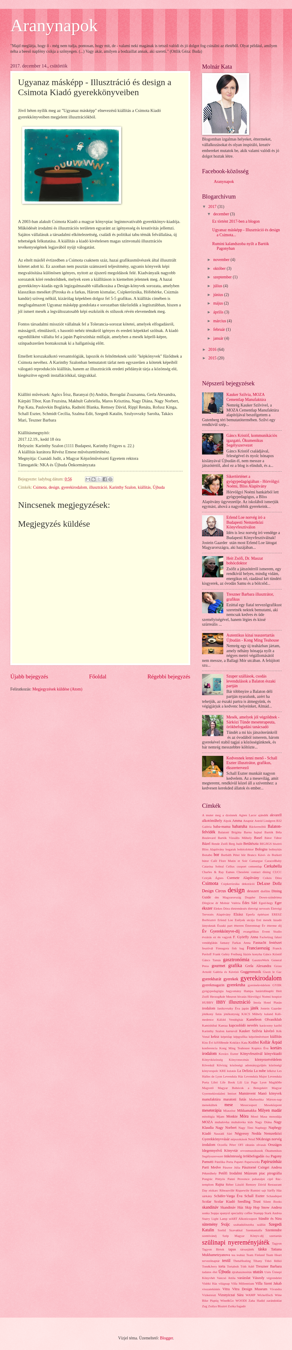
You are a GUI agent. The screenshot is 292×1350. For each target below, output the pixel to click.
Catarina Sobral (213, 866)
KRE (222, 1071)
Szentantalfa (254, 1230)
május (218, 303)
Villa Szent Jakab (268, 1283)
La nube (260, 1071)
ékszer (207, 908)
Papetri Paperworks (247, 1162)
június (218, 295)
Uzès (268, 1272)
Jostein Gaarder (271, 1008)
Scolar (206, 1201)
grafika (235, 965)
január (218, 338)
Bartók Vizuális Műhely (235, 838)
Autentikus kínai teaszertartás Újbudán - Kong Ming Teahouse (253, 637)
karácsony (266, 1025)
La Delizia (245, 1071)
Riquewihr (243, 1190)
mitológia (208, 1116)
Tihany (257, 1261)
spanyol (225, 1213)
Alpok (227, 820)
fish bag (238, 948)
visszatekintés (211, 1289)
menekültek (209, 1105)
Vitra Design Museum (250, 1289)
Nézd (251, 1139)
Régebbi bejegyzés (168, 676)
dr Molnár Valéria (228, 903)
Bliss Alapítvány (213, 849)
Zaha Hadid (256, 1300)
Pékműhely (209, 1173)
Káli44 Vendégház (230, 1019)
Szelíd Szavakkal (230, 1230)
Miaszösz (229, 1110)
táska (262, 1249)
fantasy (224, 942)
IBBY (221, 1002)
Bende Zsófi (219, 843)
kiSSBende (221, 1042)
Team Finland (255, 1255)
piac (262, 1173)
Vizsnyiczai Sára (231, 1295)
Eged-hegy (266, 903)
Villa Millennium (242, 1283)
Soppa (215, 1213)
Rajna (219, 1184)
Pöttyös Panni (225, 1179)
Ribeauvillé (226, 1190)
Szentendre (273, 1230)
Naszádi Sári (223, 1133)
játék (254, 1008)
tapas (232, 1249)
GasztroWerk (260, 960)
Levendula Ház (233, 1076)
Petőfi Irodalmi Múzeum (238, 1173)
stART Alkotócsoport (243, 1218)
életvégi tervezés (259, 908)
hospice (277, 996)
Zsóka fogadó (236, 1306)
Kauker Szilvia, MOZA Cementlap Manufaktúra (246, 397)
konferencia (209, 1048)
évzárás (207, 937)
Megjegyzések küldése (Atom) (57, 689)
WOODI (241, 1300)
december (221, 214)
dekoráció (248, 883)
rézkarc (213, 1190)
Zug (204, 1306)
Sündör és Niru (270, 1219)
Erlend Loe (225, 920)
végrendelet (274, 1278)
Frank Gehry (221, 954)
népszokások (239, 1139)
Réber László (235, 1184)
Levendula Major (255, 1076)
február (219, 329)
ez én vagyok (222, 937)
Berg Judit (235, 843)
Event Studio (272, 931)
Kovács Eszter (229, 1053)
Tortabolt (233, 1266)
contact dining (261, 872)
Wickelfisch (265, 1295)
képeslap (226, 1036)
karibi (278, 1025)
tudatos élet (209, 1272)
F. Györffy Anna (245, 937)
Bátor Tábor (273, 838)
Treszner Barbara (269, 1266)
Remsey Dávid (256, 1184)
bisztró (277, 843)
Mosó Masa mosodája (266, 1116)
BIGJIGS (266, 843)
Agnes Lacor (248, 815)
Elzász (238, 914)
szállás (261, 1224)
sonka (206, 1213)
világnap (224, 1283)
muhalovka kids (242, 1122)
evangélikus (251, 931)
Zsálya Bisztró (217, 1306)
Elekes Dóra (222, 908)
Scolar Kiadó (224, 1201)
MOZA (207, 1122)
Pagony (276, 1156)
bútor (205, 860)
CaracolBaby (273, 860)
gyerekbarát (211, 979)
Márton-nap (274, 1099)
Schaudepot (274, 1196)
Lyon (263, 1082)
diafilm (265, 891)
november (222, 259)
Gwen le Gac (272, 972)
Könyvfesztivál (251, 1054)
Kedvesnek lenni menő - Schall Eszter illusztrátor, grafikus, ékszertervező (252, 763)
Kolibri (253, 1042)
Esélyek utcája (245, 920)
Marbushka (256, 1099)
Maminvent (247, 1093)
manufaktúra (211, 1099)
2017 (212, 206)
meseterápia (212, 1110)
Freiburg (236, 954)
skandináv (210, 1207)
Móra (244, 1116)
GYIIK (277, 985)
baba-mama (221, 826)
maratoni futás (234, 1099)
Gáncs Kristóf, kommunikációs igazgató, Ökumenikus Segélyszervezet (252, 440)
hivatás (242, 996)
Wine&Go (227, 1300)
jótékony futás (212, 1014)
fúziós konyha (252, 954)
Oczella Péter (226, 1144)
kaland (268, 1014)
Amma (237, 821)
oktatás (249, 1144)
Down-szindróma (270, 897)
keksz (215, 1037)
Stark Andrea (273, 1213)
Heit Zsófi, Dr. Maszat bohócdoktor (245, 561)
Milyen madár (270, 1110)
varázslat (243, 1278)
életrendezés (239, 908)
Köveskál (208, 1065)
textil (226, 1260)
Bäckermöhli (257, 826)
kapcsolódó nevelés (243, 1025)
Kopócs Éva (260, 1048)
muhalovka (222, 1122)
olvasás (261, 1144)
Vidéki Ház (209, 1283)
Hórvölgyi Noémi (259, 996)
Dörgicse (208, 903)
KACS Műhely (252, 1014)
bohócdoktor (245, 849)
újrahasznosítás (242, 1272)
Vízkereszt (209, 1295)
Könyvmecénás (239, 1059)
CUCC (277, 872)
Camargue (256, 860)
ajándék (263, 815)
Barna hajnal (253, 832)
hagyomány (233, 991)
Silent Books (272, 1201)
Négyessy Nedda (248, 1133)
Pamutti (208, 1162)
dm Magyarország (228, 897)
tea (233, 1255)
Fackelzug (266, 937)
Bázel (206, 844)
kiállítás (144, 487)
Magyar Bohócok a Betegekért (243, 1088)
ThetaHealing (242, 1261)
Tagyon (277, 1243)
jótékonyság (231, 1014)
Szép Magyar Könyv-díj (243, 1235)
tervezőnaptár (211, 1261)
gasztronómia (236, 959)
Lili (239, 1082)
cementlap (255, 866)
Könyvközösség (212, 1059)
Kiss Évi (207, 1042)
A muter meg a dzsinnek (219, 815)
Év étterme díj (272, 925)
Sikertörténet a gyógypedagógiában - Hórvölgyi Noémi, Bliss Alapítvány (253, 481)
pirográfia (274, 1173)
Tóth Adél (247, 1266)
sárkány (207, 1196)
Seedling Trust (249, 1201)
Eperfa (250, 914)
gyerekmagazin (213, 985)
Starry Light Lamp (214, 1218)
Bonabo (207, 855)
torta (222, 1266)
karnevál (231, 1031)
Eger (278, 903)
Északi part (224, 925)
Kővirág (222, 1065)
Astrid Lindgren (265, 820)
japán (245, 1008)
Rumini (255, 1190)
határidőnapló (265, 991)
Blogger (166, 1338)
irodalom (208, 1008)
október (220, 268)
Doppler (250, 897)
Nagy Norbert (226, 1128)
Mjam (220, 1116)
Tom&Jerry (209, 1266)
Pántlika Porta (224, 1162)
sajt (263, 1190)
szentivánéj (209, 1235)
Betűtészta (251, 844)
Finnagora (222, 948)
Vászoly (258, 1278)
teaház (241, 1255)
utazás (258, 1272)
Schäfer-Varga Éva (228, 1196)
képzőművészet (259, 1036)
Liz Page (251, 1082)
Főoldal (97, 676)
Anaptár (248, 820)
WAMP (250, 1295)
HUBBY (208, 1002)
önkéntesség (233, 1156)
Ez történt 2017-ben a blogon (236, 221)
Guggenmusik (250, 972)
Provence (243, 1179)
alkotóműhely (212, 821)
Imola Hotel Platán (267, 1002)
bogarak (230, 849)
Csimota (40, 487)
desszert (253, 891)
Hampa (248, 991)
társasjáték (247, 1249)
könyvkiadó (273, 1054)
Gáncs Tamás (211, 960)
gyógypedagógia (213, 991)
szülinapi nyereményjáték (236, 1242)
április (218, 312)
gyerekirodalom (74, 487)
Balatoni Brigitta (229, 832)
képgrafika (240, 1036)
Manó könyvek (270, 1093)
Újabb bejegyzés (29, 676)
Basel (258, 838)
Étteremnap (252, 925)
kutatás (231, 1071)
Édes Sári (249, 903)
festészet (275, 943)
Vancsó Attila (226, 1278)
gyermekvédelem (259, 985)
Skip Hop (252, 1207)
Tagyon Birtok (213, 1249)
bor (216, 854)
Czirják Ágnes (213, 878)
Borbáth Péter (230, 855)
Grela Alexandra (258, 966)
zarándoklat (274, 1300)
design (54, 487)
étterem (239, 925)
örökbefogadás (253, 1156)
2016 (212, 349)
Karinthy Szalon (122, 487)
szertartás (275, 1235)
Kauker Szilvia (250, 1031)
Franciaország (258, 948)
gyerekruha (236, 985)
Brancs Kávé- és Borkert (264, 855)
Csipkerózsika (230, 883)
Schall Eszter (254, 1196)
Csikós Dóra (272, 878)
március (220, 321)
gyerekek (230, 979)
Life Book (227, 1082)
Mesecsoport (248, 1105)
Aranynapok (54, 25)
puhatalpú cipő (262, 1179)
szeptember (223, 277)
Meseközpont (273, 1105)
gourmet (218, 966)
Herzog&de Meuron (223, 996)
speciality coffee (241, 1213)
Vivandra (276, 1289)
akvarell (276, 815)
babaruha (239, 826)
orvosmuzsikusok (251, 1150)
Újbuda (159, 487)
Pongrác (207, 1179)
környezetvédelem (268, 1059)
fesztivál (207, 948)
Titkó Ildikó (273, 1261)
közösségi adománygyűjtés (248, 1065)
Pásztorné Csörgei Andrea (262, 1167)
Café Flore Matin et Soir (229, 860)
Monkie (232, 1116)
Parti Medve (211, 1167)
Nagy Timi (245, 1127)
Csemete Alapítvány (243, 878)
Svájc (225, 1224)
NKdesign (263, 1139)
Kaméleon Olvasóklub (264, 1019)
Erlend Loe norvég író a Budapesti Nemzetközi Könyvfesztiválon (246, 522)
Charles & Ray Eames (218, 872)
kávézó (269, 1031)
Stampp (258, 1213)
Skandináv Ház (231, 1207)
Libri (214, 1082)
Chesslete (243, 872)
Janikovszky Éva (228, 1008)
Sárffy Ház (274, 1190)
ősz (267, 1156)
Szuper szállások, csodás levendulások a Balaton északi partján (251, 681)
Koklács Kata (238, 1042)
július (218, 286)
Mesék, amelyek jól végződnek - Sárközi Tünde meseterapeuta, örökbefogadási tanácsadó (253, 722)
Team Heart (274, 1255)
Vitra (226, 1289)
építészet (263, 914)
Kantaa (222, 1025)
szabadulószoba (243, 1224)
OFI (240, 1144)
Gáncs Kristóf (272, 954)
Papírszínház (271, 1161)
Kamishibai (209, 1025)
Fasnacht (259, 943)
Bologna (261, 849)
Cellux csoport (236, 866)
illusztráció (98, 487)
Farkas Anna (241, 942)
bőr (243, 855)
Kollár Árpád (271, 1042)
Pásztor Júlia (231, 1167)
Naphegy (261, 1127)
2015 (212, 358)
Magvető (208, 1088)
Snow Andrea (271, 1207)
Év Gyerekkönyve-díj (221, 931)
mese (228, 1105)
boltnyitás (275, 849)
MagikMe (275, 1082)
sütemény (210, 1224)
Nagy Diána (263, 1122)
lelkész (271, 1071)
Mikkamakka (246, 1110)
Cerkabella (273, 866)
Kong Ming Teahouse (234, 1048)
